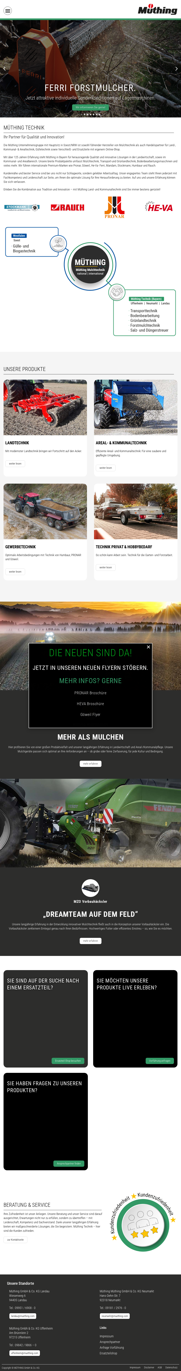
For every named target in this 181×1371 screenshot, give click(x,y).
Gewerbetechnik (20, 547)
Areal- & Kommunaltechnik (121, 443)
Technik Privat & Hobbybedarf (124, 547)
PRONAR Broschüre (90, 693)
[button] (8, 11)
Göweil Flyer (90, 714)
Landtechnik (17, 443)
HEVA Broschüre (90, 704)
